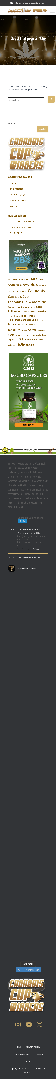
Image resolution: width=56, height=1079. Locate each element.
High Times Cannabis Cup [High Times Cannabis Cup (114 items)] (22, 319)
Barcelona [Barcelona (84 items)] (41, 285)
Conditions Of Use (22, 1054)
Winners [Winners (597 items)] (26, 344)
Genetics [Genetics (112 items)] (41, 311)
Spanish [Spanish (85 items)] (19, 335)
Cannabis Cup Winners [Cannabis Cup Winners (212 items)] (24, 302)
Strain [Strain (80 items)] (27, 335)
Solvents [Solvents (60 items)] (41, 330)
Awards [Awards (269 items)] (29, 284)
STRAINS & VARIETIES (20, 227)
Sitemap (39, 1054)
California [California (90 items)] (13, 291)
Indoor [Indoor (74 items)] (20, 325)
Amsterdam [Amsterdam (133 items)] (15, 284)
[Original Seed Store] (28, 450)
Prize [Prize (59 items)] (36, 325)
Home (18, 1047)
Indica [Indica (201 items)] (12, 324)
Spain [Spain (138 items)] (11, 335)
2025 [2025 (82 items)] (40, 279)
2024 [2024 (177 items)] (34, 279)
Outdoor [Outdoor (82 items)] (29, 325)
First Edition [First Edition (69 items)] (23, 312)
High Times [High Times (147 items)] (28, 315)
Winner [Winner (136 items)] (12, 345)
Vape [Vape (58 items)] (41, 340)
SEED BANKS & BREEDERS (21, 222)
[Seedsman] (28, 256)
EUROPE (13, 183)
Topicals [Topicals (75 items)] (12, 339)
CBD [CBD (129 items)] (44, 302)
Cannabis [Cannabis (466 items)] (36, 290)
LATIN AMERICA (17, 195)
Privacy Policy (33, 1047)
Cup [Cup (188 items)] (39, 306)
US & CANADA (16, 189)
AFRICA (13, 206)
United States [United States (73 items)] (31, 339)
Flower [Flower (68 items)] (32, 312)
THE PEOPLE (15, 233)
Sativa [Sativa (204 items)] (32, 330)
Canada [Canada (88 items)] (22, 291)
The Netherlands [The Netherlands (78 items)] (39, 335)
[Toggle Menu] (52, 11)
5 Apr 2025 (35, 533)
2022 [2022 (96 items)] (20, 279)
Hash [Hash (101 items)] (10, 316)
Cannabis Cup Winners (29, 529)
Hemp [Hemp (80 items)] (17, 316)
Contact (28, 1062)
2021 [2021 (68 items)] (15, 280)
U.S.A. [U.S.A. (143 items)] (20, 339)
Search (11, 123)
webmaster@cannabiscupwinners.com (30, 3)
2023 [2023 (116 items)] (26, 279)
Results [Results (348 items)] (14, 330)
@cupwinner (23, 533)
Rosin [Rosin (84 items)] (24, 330)
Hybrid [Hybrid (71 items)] (40, 320)
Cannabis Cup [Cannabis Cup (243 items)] (18, 296)
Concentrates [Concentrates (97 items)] (28, 307)
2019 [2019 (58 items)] (9, 280)
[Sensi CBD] (28, 391)
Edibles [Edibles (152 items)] (12, 311)
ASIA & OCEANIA (17, 201)
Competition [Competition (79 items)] (14, 307)
